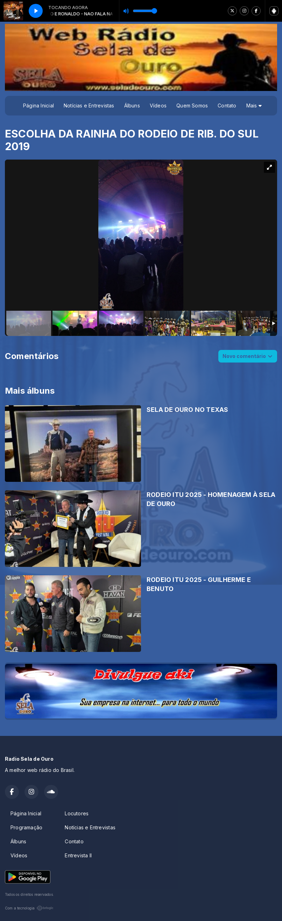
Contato (227, 105)
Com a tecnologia (29, 908)
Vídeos (158, 105)
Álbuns (132, 105)
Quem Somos (192, 105)
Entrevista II (78, 855)
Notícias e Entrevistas (89, 105)
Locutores (77, 813)
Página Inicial (38, 105)
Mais (254, 105)
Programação (26, 827)
